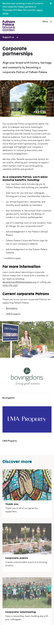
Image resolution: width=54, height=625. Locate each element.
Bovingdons (11, 308)
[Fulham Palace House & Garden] (8, 25)
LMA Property (13, 314)
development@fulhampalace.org (19, 282)
